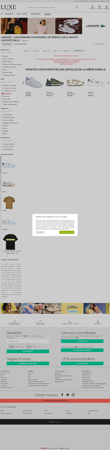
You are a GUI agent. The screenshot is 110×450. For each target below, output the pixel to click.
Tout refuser (40, 232)
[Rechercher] (77, 7)
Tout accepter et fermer (67, 232)
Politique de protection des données (60, 229)
